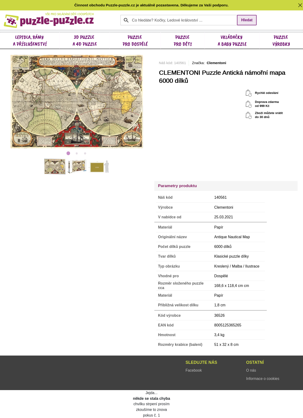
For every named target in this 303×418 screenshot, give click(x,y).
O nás (251, 370)
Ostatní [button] (255, 362)
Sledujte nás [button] (201, 362)
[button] (300, 5)
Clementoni (216, 63)
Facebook (194, 370)
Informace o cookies (262, 379)
